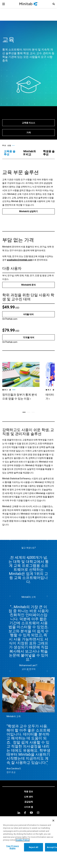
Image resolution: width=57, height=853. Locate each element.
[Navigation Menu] (3, 4)
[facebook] (25, 812)
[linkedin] (19, 812)
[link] (21, 381)
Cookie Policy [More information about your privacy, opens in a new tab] (22, 840)
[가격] (28, 132)
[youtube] (31, 813)
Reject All (33, 847)
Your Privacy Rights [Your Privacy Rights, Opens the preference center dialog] (12, 847)
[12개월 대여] (28, 337)
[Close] (53, 820)
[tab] (10, 153)
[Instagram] (38, 812)
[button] (54, 4)
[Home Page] (28, 4)
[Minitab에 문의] (28, 285)
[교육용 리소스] (28, 122)
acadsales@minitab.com (19, 260)
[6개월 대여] (28, 314)
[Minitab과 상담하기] (28, 211)
